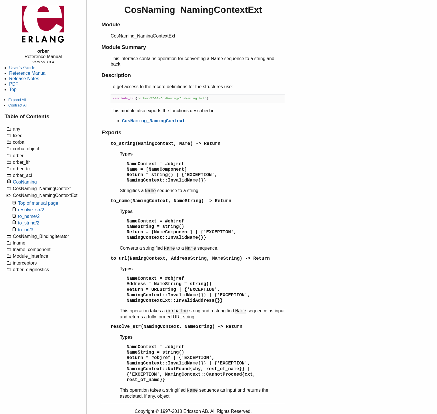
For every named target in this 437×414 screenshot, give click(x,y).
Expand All (17, 100)
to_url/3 (25, 229)
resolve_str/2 (31, 209)
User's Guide (22, 67)
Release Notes (24, 78)
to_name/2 (29, 216)
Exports (111, 132)
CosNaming (25, 182)
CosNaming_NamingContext (153, 121)
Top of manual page (38, 203)
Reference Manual (28, 73)
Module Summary (123, 47)
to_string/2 (28, 222)
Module (110, 24)
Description (116, 75)
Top (13, 89)
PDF (13, 84)
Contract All (17, 105)
